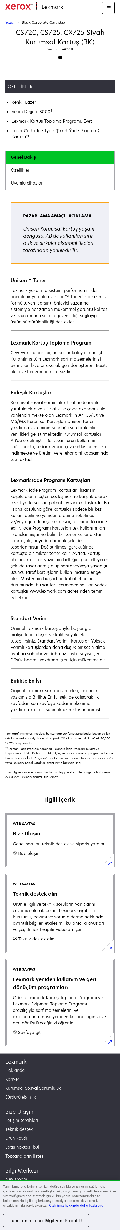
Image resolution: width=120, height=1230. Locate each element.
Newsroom (16, 1179)
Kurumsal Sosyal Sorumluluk (33, 1088)
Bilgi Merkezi (21, 1170)
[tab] (60, 157)
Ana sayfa (72, 7)
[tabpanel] (60, 460)
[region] (60, 1205)
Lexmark (16, 1061)
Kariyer (12, 1079)
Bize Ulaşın (19, 1111)
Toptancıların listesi (24, 1156)
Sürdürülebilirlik (20, 1097)
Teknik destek (19, 1129)
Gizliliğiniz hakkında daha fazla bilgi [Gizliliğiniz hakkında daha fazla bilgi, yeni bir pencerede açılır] (76, 1205)
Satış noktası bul (22, 1147)
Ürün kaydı (16, 1138)
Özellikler (20, 170)
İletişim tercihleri (21, 1120)
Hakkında (15, 1070)
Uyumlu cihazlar (27, 183)
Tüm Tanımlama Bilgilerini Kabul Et (46, 1220)
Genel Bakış (23, 157)
